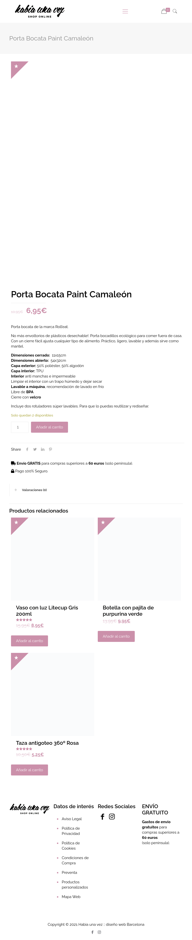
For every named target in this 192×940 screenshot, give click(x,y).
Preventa (69, 872)
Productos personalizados (75, 885)
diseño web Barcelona (125, 924)
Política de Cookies (71, 846)
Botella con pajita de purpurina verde (128, 610)
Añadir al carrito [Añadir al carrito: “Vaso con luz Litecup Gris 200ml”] (29, 641)
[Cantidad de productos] (19, 427)
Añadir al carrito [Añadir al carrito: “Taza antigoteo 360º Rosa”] (29, 770)
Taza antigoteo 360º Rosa (47, 743)
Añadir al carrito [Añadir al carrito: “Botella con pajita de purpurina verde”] (116, 636)
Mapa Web (71, 897)
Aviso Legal (72, 819)
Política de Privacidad (71, 831)
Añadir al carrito (49, 427)
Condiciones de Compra (75, 860)
